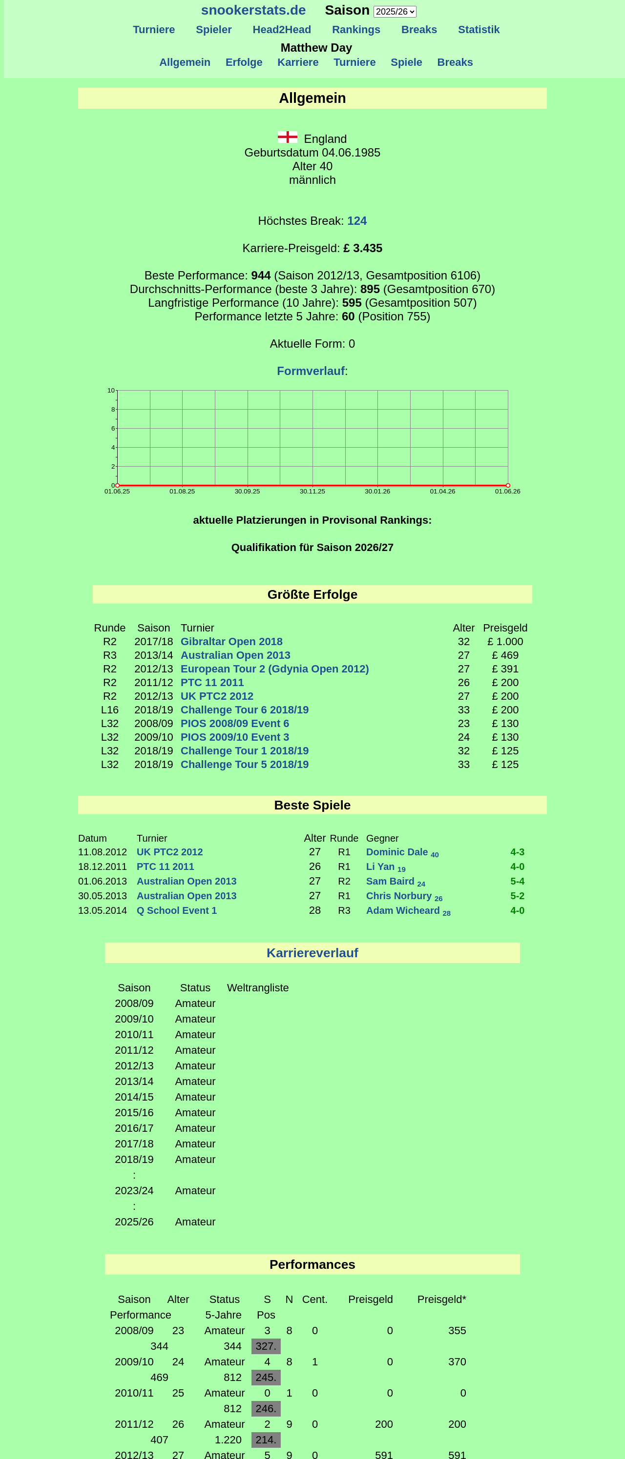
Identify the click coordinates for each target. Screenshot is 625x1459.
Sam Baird (395, 881)
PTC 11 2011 (212, 682)
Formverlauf (311, 370)
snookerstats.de (253, 10)
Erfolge (244, 62)
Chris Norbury (404, 895)
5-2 (518, 895)
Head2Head (282, 29)
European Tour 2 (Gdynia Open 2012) (275, 669)
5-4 (518, 881)
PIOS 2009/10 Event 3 (235, 737)
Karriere (298, 62)
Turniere (154, 29)
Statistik (479, 29)
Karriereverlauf (312, 953)
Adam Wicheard (408, 910)
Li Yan (386, 866)
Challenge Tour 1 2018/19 (245, 751)
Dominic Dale (402, 852)
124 (357, 220)
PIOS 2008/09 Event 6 (235, 723)
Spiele (406, 62)
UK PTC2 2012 (217, 696)
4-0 (518, 866)
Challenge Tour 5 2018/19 (245, 764)
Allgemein (185, 62)
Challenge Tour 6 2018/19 (245, 710)
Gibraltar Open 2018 (232, 641)
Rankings (356, 29)
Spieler (214, 29)
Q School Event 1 (177, 910)
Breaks (419, 29)
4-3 (518, 852)
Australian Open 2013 (236, 655)
